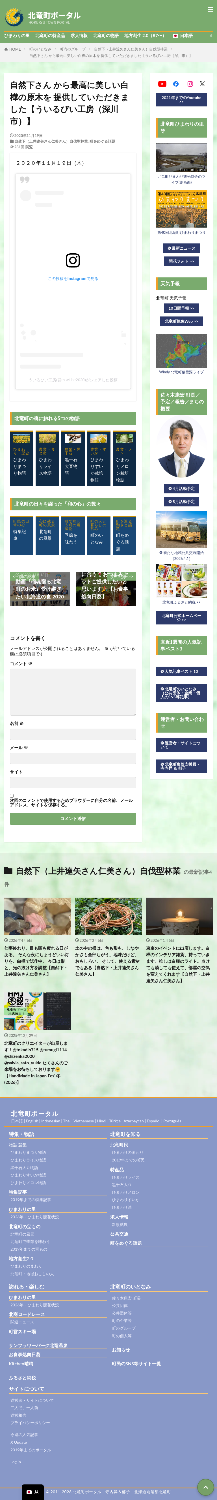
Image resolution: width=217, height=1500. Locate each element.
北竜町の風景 (22, 1234)
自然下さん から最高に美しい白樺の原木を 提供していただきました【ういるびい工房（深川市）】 (111, 55)
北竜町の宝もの (24, 1226)
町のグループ (124, 1328)
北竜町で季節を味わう (30, 1241)
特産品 (117, 1169)
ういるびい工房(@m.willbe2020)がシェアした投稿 (73, 380)
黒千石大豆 (122, 1184)
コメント (21, 664)
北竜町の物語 (106, 35)
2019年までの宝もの (28, 1249)
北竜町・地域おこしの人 (32, 1274)
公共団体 (120, 1305)
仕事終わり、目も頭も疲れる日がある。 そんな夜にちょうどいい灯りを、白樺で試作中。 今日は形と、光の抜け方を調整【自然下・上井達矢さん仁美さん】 (36, 961)
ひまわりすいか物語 (28, 1175)
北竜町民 (119, 1145)
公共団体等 (122, 1313)
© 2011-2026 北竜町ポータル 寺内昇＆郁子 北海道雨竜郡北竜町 (108, 1492)
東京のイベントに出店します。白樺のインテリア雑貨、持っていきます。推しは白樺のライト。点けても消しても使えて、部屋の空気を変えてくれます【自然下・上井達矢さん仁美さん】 (178, 964)
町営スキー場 (22, 1331)
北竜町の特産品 (50, 35)
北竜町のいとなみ (130, 1286)
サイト (16, 772)
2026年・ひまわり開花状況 (34, 1217)
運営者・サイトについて (32, 1400)
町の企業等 (122, 1320)
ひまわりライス (126, 1177)
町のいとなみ (40, 49)
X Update (18, 1442)
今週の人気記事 (24, 1434)
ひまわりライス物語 (28, 1160)
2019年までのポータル (30, 1449)
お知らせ (121, 1349)
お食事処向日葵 (24, 1354)
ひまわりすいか (126, 1199)
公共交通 (119, 1234)
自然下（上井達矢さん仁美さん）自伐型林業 (131, 49)
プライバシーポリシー (30, 1422)
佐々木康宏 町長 (126, 1298)
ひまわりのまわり (26, 1266)
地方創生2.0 (21, 1258)
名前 (17, 723)
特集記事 (18, 1192)
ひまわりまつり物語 (28, 1152)
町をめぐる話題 (102, 141)
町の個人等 (122, 1335)
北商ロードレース (27, 1314)
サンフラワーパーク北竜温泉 (38, 1345)
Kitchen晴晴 (21, 1363)
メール (19, 748)
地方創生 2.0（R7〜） (145, 35)
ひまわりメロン (126, 1192)
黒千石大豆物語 (24, 1167)
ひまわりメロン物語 (28, 1182)
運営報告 (18, 1415)
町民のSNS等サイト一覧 (136, 1363)
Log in (15, 1461)
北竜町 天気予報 (171, 297)
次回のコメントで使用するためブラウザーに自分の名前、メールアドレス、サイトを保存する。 (71, 802)
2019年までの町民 (128, 1160)
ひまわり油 (122, 1207)
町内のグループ (73, 49)
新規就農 (120, 1224)
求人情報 (79, 35)
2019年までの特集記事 (30, 1199)
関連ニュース (22, 1322)
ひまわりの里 (17, 35)
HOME (15, 49)
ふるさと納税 (22, 1377)
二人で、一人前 (24, 1407)
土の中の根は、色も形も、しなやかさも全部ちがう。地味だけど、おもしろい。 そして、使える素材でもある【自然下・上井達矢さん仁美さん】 (107, 961)
